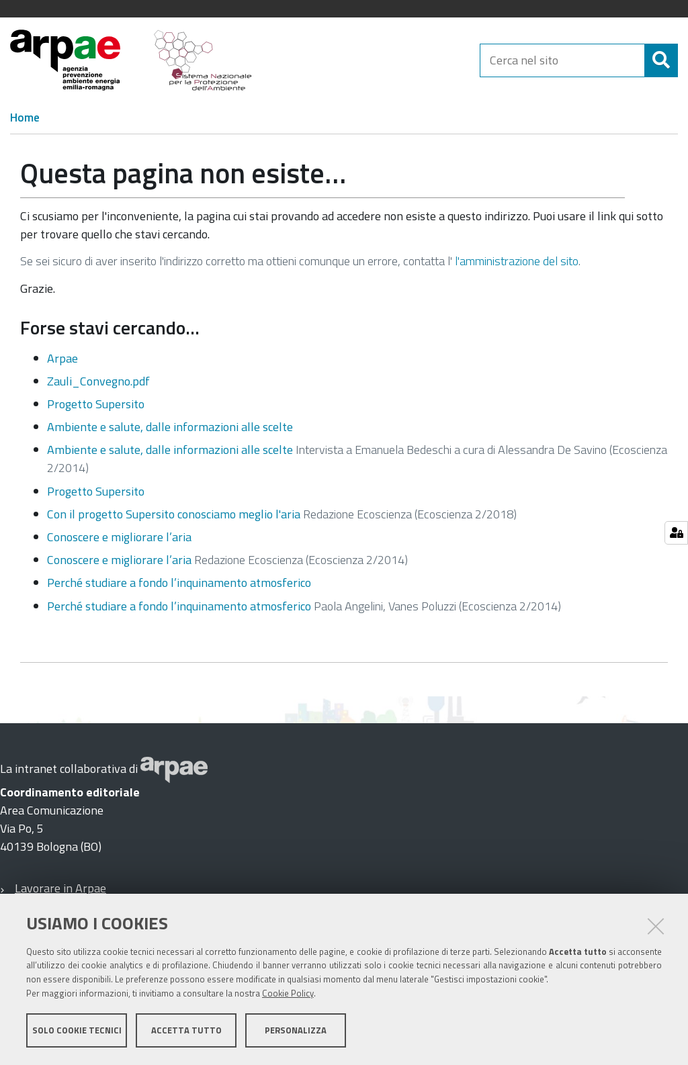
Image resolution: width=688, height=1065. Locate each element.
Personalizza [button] (296, 1030)
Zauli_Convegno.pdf (98, 381)
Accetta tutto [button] (186, 1030)
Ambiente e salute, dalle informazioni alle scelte (170, 427)
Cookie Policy (288, 993)
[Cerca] (661, 60)
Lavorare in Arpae (60, 888)
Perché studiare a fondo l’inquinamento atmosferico (179, 582)
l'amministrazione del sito (516, 261)
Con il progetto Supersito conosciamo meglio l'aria (173, 514)
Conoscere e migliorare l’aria (119, 537)
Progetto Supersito (95, 404)
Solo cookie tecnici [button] (77, 1030)
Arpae (62, 358)
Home (25, 117)
